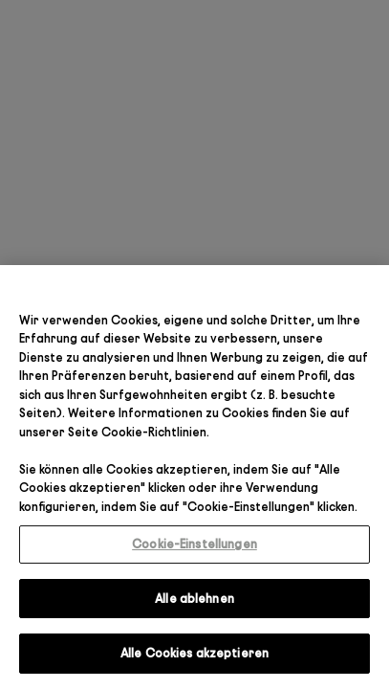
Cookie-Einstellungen (194, 543)
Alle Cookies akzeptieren (194, 652)
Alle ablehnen (194, 598)
